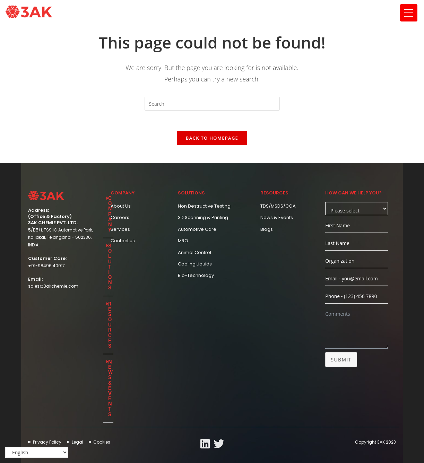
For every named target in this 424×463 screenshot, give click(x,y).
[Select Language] (36, 452)
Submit (341, 360)
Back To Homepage (212, 139)
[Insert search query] (212, 104)
